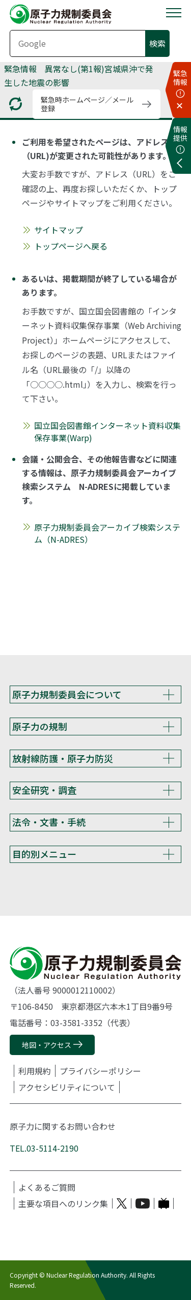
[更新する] (15, 104)
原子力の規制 (39, 726)
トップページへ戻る (70, 246)
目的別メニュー (44, 853)
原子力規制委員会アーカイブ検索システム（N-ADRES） (107, 533)
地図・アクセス (46, 1045)
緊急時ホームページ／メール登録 (87, 104)
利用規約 (34, 1071)
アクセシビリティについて (66, 1087)
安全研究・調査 (44, 789)
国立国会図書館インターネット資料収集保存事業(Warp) (107, 431)
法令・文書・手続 (49, 821)
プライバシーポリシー (100, 1071)
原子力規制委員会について (67, 694)
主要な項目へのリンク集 (63, 1203)
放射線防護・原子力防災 (62, 758)
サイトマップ (58, 230)
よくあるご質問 (46, 1187)
